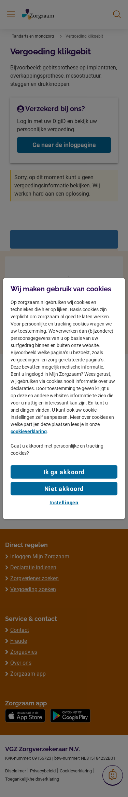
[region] (64, 398)
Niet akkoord (64, 488)
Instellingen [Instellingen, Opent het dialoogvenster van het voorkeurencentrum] (63, 502)
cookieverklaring (29, 431)
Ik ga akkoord (64, 472)
